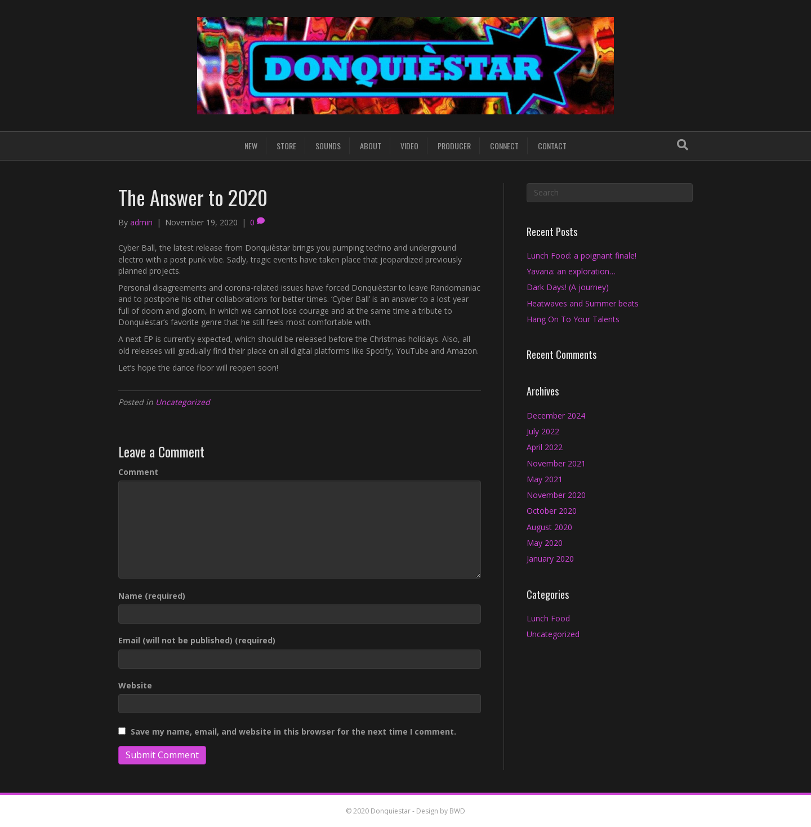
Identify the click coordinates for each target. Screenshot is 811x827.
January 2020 (550, 558)
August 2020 (549, 527)
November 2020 (556, 495)
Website (135, 685)
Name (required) (151, 595)
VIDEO (409, 146)
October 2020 (552, 510)
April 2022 (545, 447)
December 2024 (556, 415)
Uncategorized (182, 402)
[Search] (682, 145)
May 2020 (545, 542)
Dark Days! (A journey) (568, 287)
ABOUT (370, 146)
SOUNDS (328, 146)
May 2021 (545, 479)
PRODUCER (454, 146)
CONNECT (504, 146)
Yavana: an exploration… (571, 271)
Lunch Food (548, 618)
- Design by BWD (438, 811)
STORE (286, 146)
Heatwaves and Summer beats (583, 303)
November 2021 (556, 463)
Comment (138, 471)
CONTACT (552, 146)
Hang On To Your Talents (573, 319)
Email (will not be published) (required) (196, 640)
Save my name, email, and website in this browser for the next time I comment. (293, 731)
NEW (250, 146)
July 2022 (543, 431)
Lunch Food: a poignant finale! (581, 255)
